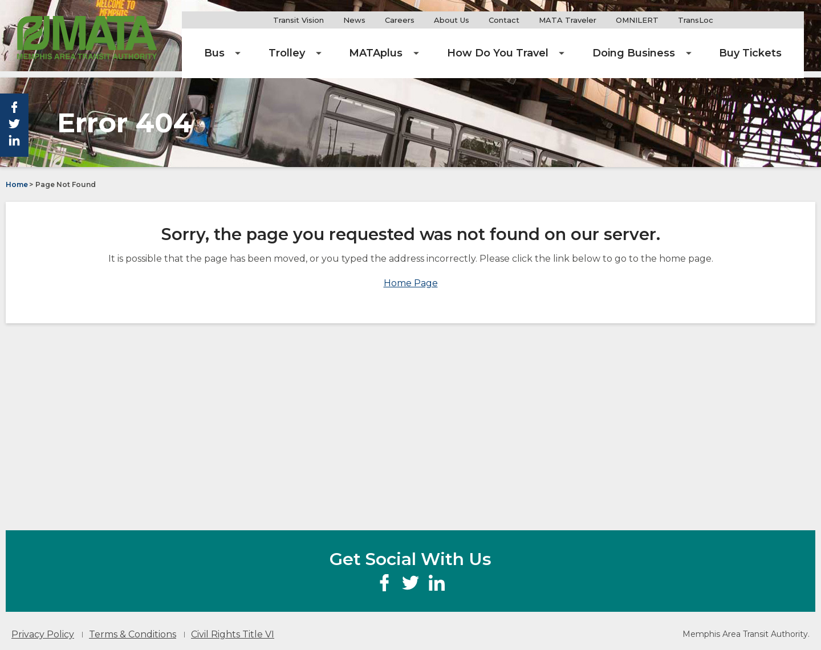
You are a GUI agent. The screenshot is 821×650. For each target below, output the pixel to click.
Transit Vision (345, 20)
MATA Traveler (619, 20)
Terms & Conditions (132, 627)
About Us (498, 20)
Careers (446, 20)
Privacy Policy (42, 627)
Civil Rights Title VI (232, 627)
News (401, 20)
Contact (550, 20)
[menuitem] (299, 46)
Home (17, 177)
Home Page (411, 276)
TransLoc (747, 20)
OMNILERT (688, 20)
